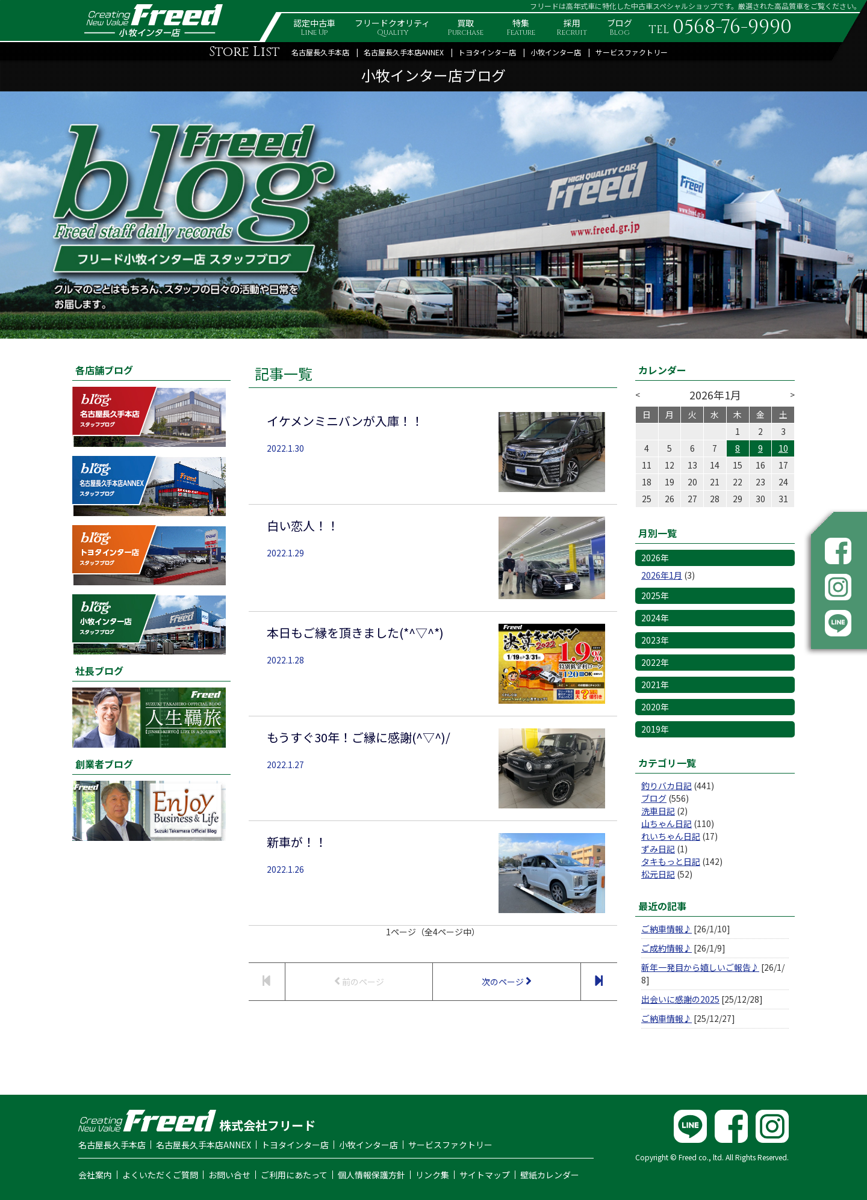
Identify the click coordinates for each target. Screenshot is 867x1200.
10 (783, 448)
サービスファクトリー (631, 52)
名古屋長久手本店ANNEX (404, 52)
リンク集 (432, 1175)
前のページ (359, 981)
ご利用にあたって (294, 1175)
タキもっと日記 (670, 861)
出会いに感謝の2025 (680, 999)
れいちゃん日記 (670, 836)
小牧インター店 (555, 52)
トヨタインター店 (487, 52)
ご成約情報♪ (666, 948)
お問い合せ (229, 1175)
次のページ (507, 981)
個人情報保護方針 (371, 1175)
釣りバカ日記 (666, 786)
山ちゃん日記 (666, 823)
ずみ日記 (658, 849)
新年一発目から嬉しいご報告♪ (700, 967)
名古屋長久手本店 (320, 52)
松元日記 (658, 874)
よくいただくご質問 (160, 1175)
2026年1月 (661, 575)
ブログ (654, 798)
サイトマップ (484, 1175)
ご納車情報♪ (666, 929)
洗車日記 (658, 811)
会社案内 (95, 1175)
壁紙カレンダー (549, 1175)
